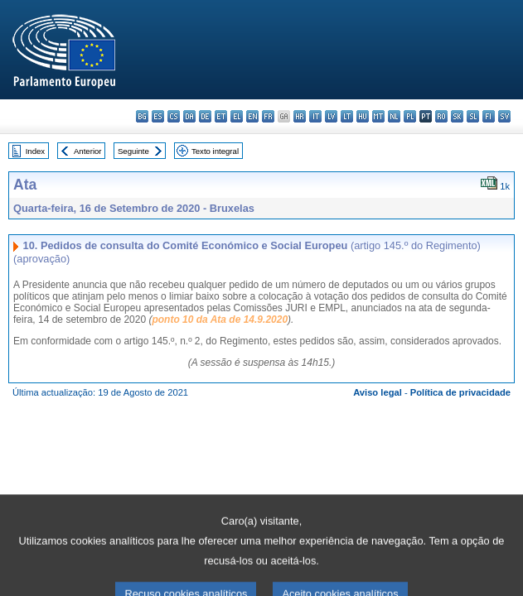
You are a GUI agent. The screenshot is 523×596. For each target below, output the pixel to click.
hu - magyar (362, 116)
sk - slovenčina (457, 116)
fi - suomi (488, 116)
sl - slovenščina (473, 116)
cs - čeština (173, 116)
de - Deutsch (205, 116)
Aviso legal (377, 392)
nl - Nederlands (394, 116)
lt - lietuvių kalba (347, 116)
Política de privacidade (460, 392)
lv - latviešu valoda (331, 116)
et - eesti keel (221, 116)
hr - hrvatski (299, 116)
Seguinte (133, 151)
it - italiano (315, 116)
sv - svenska (504, 116)
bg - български (142, 116)
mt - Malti (378, 116)
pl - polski (410, 116)
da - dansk (189, 116)
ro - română (441, 116)
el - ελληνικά (236, 116)
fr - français (268, 116)
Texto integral (215, 151)
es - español (158, 116)
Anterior (88, 151)
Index (35, 151)
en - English (252, 116)
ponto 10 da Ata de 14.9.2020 (220, 319)
